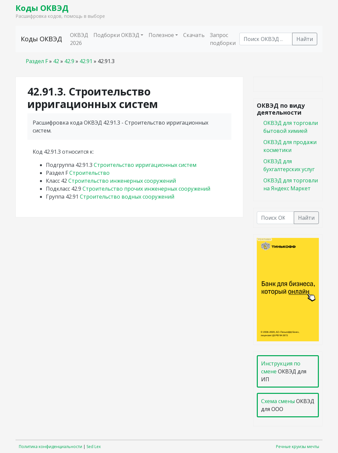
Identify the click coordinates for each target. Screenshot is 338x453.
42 (56, 61)
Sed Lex (93, 446)
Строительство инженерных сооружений (122, 180)
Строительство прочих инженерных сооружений (146, 188)
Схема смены (278, 401)
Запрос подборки (223, 39)
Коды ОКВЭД (42, 7)
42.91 (86, 61)
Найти (304, 39)
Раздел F (37, 61)
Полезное (161, 35)
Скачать (194, 35)
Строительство (89, 172)
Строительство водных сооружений (127, 196)
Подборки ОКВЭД (116, 35)
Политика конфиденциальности (50, 446)
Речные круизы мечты (297, 446)
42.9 (69, 61)
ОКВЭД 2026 (79, 39)
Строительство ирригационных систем (145, 165)
